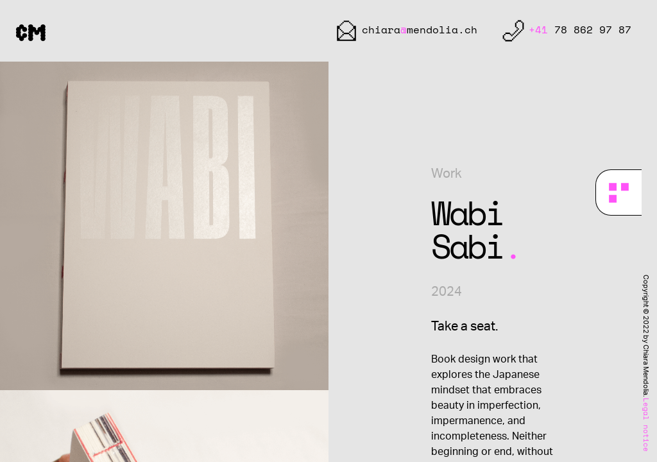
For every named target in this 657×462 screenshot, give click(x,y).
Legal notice (645, 425)
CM (30, 31)
